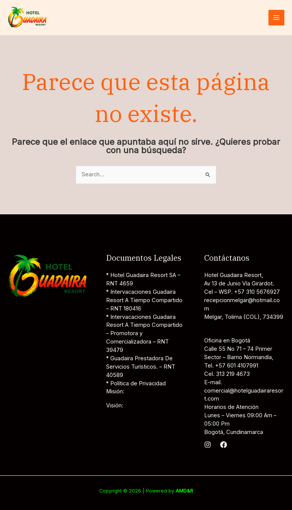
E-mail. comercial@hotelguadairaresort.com (243, 390)
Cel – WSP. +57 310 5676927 (242, 291)
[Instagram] (207, 444)
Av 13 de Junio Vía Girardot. (239, 283)
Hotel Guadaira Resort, (233, 275)
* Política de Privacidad (136, 383)
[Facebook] (223, 444)
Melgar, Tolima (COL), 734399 (243, 317)
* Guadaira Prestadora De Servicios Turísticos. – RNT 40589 (140, 367)
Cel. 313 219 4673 (227, 374)
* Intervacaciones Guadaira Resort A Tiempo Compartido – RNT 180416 (144, 300)
